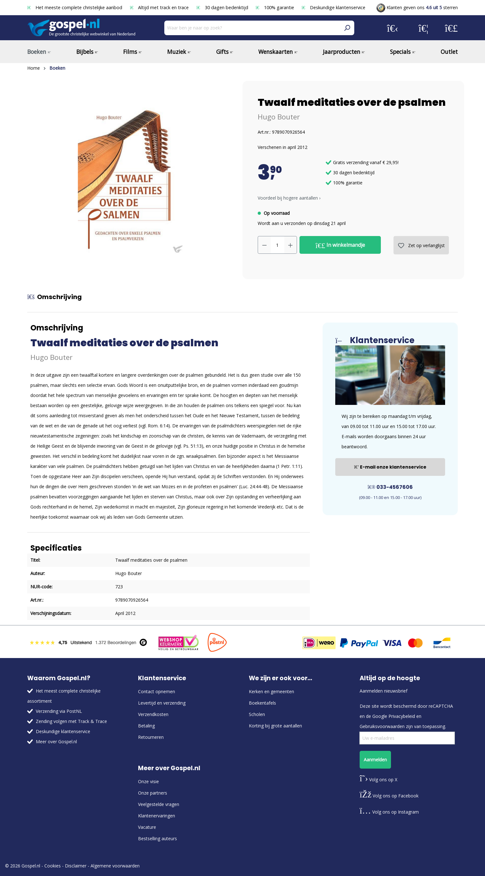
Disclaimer (75, 866)
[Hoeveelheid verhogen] (290, 245)
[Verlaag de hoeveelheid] (264, 245)
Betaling (146, 726)
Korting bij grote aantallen (275, 726)
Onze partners (152, 793)
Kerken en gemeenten (271, 691)
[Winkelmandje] (451, 27)
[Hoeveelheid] (277, 245)
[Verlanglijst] (423, 27)
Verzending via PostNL (59, 711)
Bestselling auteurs (157, 838)
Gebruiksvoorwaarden (382, 726)
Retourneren (151, 737)
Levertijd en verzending (162, 703)
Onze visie (148, 781)
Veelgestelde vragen (158, 804)
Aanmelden (375, 760)
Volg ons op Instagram (389, 812)
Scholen (257, 714)
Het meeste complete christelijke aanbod (75, 7)
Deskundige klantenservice (333, 7)
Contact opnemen (156, 691)
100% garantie (275, 7)
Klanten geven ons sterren (417, 7)
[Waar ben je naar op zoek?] (252, 28)
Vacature (147, 827)
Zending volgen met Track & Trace (71, 721)
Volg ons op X (378, 780)
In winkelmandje (340, 245)
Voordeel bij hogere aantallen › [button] (289, 198)
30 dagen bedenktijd (222, 7)
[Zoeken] (347, 28)
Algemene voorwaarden (115, 866)
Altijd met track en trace (160, 7)
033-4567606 (390, 487)
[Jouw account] (392, 27)
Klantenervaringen (156, 816)
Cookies (52, 866)
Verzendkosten (153, 714)
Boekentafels (262, 703)
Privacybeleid (401, 716)
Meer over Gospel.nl (56, 742)
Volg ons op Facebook (389, 796)
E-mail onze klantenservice (390, 467)
